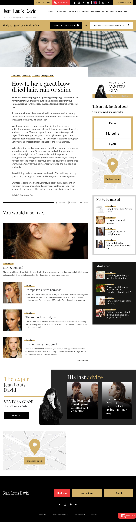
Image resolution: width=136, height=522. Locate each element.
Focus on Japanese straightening (116, 233)
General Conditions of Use (60, 508)
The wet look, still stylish (42, 311)
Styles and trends (116, 11)
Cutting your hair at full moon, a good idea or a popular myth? (118, 315)
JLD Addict (114, 487)
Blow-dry (26, 76)
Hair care (105, 11)
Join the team (43, 2)
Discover (17, 409)
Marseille (112, 133)
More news (82, 354)
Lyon (112, 144)
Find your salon (112, 179)
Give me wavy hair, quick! (43, 338)
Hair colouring (95, 11)
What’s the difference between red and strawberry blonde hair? (119, 289)
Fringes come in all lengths (116, 221)
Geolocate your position (66, 25)
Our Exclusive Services (72, 11)
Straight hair (47, 76)
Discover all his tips (119, 96)
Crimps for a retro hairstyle (44, 284)
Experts (36, 76)
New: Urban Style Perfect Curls (119, 210)
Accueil (6, 17)
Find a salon (42, 508)
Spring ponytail (14, 261)
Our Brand (49, 11)
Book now (61, 2)
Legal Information (79, 508)
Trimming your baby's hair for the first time (118, 277)
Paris (112, 123)
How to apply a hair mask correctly (119, 302)
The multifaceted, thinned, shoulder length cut (119, 246)
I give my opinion (123, 2)
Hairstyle (85, 11)
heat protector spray (31, 138)
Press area (94, 508)
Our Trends (58, 11)
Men (125, 11)
